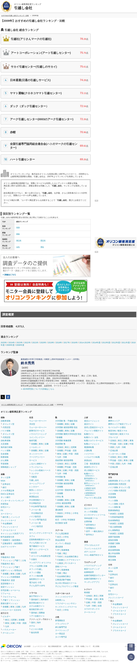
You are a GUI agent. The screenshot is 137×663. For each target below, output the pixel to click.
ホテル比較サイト (37, 606)
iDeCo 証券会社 (7, 494)
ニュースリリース (39, 646)
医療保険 (4, 457)
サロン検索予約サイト (94, 555)
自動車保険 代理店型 (117, 484)
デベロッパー (8, 633)
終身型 (113, 514)
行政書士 (61, 560)
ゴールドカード (9, 530)
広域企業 (114, 450)
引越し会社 (34, 480)
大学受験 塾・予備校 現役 (66, 421)
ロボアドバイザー (8, 547)
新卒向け (90, 535)
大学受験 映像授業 (63, 440)
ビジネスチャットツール (94, 515)
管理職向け (91, 528)
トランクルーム (36, 467)
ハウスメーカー (9, 629)
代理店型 (6, 427)
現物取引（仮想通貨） (12, 540)
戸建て (17, 560)
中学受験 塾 (60, 477)
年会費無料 (7, 523)
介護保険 (112, 547)
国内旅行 (35, 599)
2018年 (59, 342)
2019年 (51, 342)
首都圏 (5, 574)
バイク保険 (5, 431)
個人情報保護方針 (54, 646)
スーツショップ (62, 630)
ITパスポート (70, 563)
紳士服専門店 (61, 627)
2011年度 (126, 342)
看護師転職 (89, 447)
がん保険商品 (114, 530)
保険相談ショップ (8, 467)
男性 (42, 247)
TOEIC (60, 556)
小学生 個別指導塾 (63, 503)
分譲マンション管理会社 (11, 570)
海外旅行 (45, 599)
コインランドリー (37, 437)
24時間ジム (60, 600)
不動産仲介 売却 (8, 557)
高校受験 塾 (60, 444)
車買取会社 (34, 497)
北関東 (14, 620)
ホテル (32, 626)
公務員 (60, 563)
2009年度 (10, 345)
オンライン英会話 (63, 543)
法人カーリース (91, 508)
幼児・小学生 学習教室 (65, 520)
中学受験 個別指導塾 (64, 483)
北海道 (60, 447)
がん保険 (4, 460)
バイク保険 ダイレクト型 (119, 487)
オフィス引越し (36, 569)
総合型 (34, 553)
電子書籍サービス (37, 546)
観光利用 (35, 632)
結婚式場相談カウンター (94, 575)
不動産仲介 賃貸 (8, 580)
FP (58, 550)
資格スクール (61, 566)
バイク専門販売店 (39, 520)
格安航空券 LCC (36, 609)
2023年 (19, 342)
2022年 (27, 342)
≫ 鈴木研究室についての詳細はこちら (37, 389)
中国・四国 (21, 623)
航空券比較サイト (37, 603)
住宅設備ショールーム (10, 590)
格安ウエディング (92, 569)
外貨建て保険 (114, 543)
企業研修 (88, 521)
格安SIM (113, 434)
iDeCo (111, 581)
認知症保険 (113, 540)
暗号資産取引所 (7, 537)
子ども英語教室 (62, 533)
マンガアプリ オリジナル (40, 563)
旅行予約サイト (36, 596)
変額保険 (112, 556)
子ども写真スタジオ (38, 543)
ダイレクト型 (8, 424)
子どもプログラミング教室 (66, 586)
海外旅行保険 (6, 447)
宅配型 (34, 477)
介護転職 (88, 450)
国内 (33, 622)
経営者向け (91, 525)
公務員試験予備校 (63, 580)
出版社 (34, 559)
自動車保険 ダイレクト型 (119, 481)
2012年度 (116, 342)
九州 (24, 574)
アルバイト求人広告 (93, 498)
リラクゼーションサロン (66, 603)
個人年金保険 (114, 553)
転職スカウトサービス (94, 440)
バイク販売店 (35, 516)
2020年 (43, 342)
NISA (3, 481)
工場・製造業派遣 (92, 464)
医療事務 (65, 550)
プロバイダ (113, 437)
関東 (102, 596)
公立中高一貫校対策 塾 (65, 490)
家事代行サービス (37, 431)
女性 (18, 247)
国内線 (34, 613)
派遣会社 (88, 460)
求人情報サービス (92, 470)
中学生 (68, 513)
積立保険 (112, 560)
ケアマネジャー (73, 560)
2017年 (67, 342)
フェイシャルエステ (93, 548)
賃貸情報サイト (7, 583)
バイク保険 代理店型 (117, 490)
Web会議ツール (91, 518)
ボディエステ (90, 552)
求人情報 (96, 646)
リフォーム (5, 593)
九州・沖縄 (62, 457)
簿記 (65, 553)
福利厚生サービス (37, 579)
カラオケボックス (92, 609)
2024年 (12, 342)
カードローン (6, 514)
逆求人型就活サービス (94, 427)
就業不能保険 (114, 537)
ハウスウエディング (93, 565)
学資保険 (4, 464)
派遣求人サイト (91, 467)
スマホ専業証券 (7, 490)
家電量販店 (60, 620)
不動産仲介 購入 (8, 564)
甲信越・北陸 (71, 450)
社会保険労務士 (71, 556)
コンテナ (35, 473)
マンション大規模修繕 (10, 577)
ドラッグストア (62, 624)
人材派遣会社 (90, 494)
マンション (7, 560)
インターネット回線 (117, 454)
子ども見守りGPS (37, 586)
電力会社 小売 (35, 582)
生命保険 (4, 454)
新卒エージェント (92, 484)
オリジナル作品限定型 (41, 556)
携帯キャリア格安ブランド (119, 424)
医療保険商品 (114, 510)
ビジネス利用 (37, 629)
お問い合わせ (68, 646)
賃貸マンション (7, 587)
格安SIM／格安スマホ (117, 431)
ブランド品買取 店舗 (38, 566)
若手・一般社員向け (95, 531)
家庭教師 (59, 516)
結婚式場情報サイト (93, 579)
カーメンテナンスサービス (40, 533)
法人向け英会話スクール (66, 583)
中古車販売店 (35, 503)
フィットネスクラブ (64, 597)
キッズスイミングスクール (66, 607)
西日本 (43, 240)
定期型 (121, 514)
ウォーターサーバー (38, 421)
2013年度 (106, 342)
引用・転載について (83, 646)
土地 (24, 560)
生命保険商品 (114, 520)
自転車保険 (5, 440)
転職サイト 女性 (91, 437)
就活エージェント (92, 421)
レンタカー (34, 487)
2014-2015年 (85, 342)
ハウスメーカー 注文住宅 (11, 610)
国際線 (42, 613)
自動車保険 (5, 421)
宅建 (59, 553)
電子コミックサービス (39, 549)
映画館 (87, 592)
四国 (112, 447)
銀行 (5, 487)
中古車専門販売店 (39, 506)
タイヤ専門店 (61, 637)
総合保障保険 (114, 550)
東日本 (18, 240)
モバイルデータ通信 (117, 427)
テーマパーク (90, 612)
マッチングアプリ (92, 582)
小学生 (75, 513)
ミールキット (35, 447)
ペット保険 (5, 450)
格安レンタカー (36, 490)
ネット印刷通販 (91, 512)
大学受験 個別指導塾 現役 (66, 427)
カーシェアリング (37, 483)
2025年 (4, 342)
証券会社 (6, 484)
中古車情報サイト (37, 500)
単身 (18, 227)
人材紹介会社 (90, 489)
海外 (39, 622)
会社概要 (27, 646)
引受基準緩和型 (117, 517)
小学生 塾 (59, 497)
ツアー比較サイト (37, 616)
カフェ (32, 536)
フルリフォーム (9, 597)
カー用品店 (60, 634)
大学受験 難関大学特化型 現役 (68, 434)
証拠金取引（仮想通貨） (13, 543)
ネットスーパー (36, 454)
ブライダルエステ (92, 545)
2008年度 (20, 345)
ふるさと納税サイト (38, 464)
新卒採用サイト (91, 479)
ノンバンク (15, 517)
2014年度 (96, 342)
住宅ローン (5, 507)
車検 (31, 530)
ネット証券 (5, 477)
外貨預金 (4, 504)
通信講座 (59, 547)
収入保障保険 (116, 527)
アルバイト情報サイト (94, 431)
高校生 (60, 513)
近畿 (18, 574)
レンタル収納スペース (41, 470)
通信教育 (59, 510)
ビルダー (6, 616)
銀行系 (5, 517)
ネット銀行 (5, 497)
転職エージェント (92, 444)
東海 (12, 574)
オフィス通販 (35, 572)
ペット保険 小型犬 (116, 504)
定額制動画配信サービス (40, 539)
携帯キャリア (114, 421)
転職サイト (89, 434)
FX (2, 510)
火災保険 (4, 444)
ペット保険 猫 (114, 507)
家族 (18, 234)
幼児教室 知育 (61, 523)
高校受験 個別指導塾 (64, 460)
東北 (7, 620)
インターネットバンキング (12, 500)
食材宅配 (33, 440)
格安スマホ (124, 434)
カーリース (34, 493)
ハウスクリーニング (38, 434)
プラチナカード (119, 614)
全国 (100, 606)
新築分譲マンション (9, 603)
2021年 (35, 342)
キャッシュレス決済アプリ (12, 533)
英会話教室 (60, 540)
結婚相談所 (89, 572)
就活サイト (89, 424)
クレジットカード (8, 520)
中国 (131, 444)
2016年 (74, 342)
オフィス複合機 (36, 576)
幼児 (59, 537)
